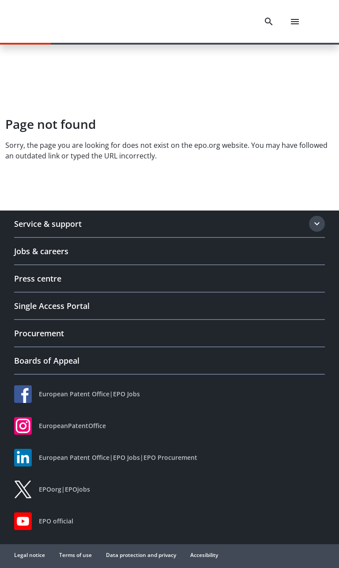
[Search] (268, 22)
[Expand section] (317, 224)
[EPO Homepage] (55, 21)
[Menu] (294, 22)
